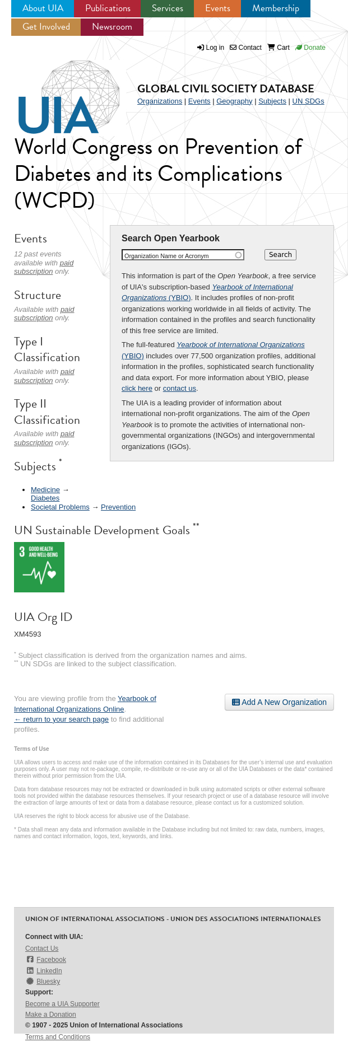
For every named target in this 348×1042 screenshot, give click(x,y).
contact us (179, 388)
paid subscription (43, 267)
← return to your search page (61, 719)
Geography (234, 101)
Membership (275, 8)
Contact (246, 48)
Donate (310, 48)
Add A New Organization (279, 702)
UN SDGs (308, 101)
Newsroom (112, 27)
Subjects (272, 101)
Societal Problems (60, 507)
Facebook (45, 959)
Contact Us (41, 948)
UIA (56, 91)
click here (137, 388)
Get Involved (46, 27)
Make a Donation (50, 1014)
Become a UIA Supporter (62, 1004)
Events (217, 8)
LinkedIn (43, 970)
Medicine (45, 489)
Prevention (118, 507)
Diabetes (45, 498)
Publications (108, 8)
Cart (278, 48)
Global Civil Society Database (225, 88)
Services (167, 8)
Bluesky (42, 981)
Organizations (159, 101)
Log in (215, 48)
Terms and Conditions (57, 1037)
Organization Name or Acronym (166, 256)
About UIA (42, 8)
